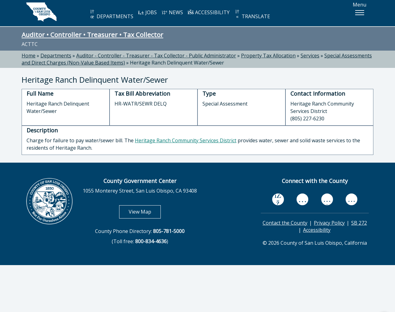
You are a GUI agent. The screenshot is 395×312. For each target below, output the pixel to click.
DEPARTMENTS (111, 14)
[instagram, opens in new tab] (351, 199)
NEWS (172, 12)
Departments (55, 55)
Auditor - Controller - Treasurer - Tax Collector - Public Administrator (156, 55)
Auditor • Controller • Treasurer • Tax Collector (92, 34)
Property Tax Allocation (268, 55)
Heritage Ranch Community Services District (185, 140)
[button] (359, 12)
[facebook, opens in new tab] (278, 199)
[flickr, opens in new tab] (327, 199)
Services (310, 55)
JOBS (147, 12)
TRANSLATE (252, 14)
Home (28, 55)
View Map (145, 211)
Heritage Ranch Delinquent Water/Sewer (177, 62)
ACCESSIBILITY (209, 12)
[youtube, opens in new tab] (302, 199)
